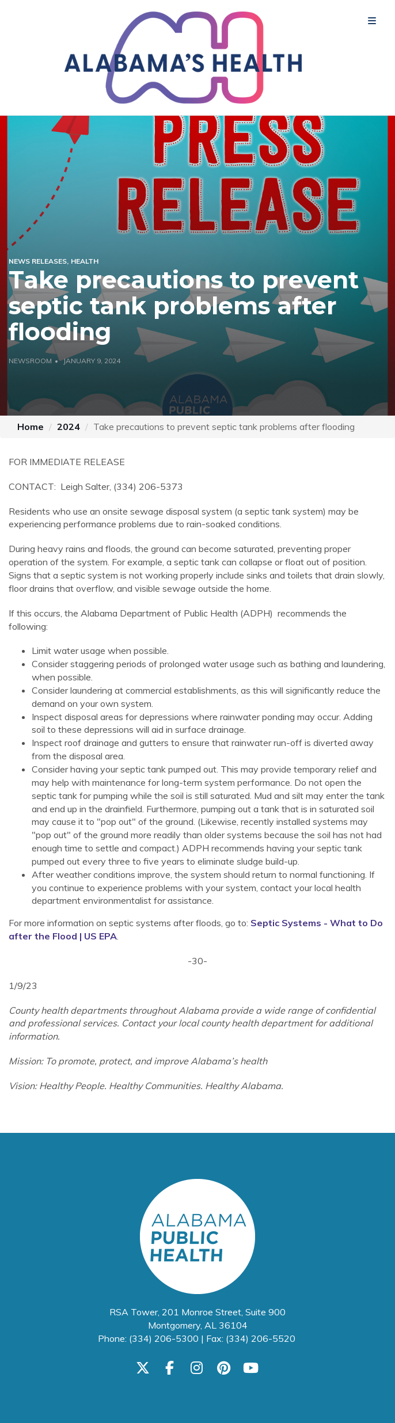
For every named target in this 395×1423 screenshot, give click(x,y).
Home (30, 426)
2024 (68, 426)
